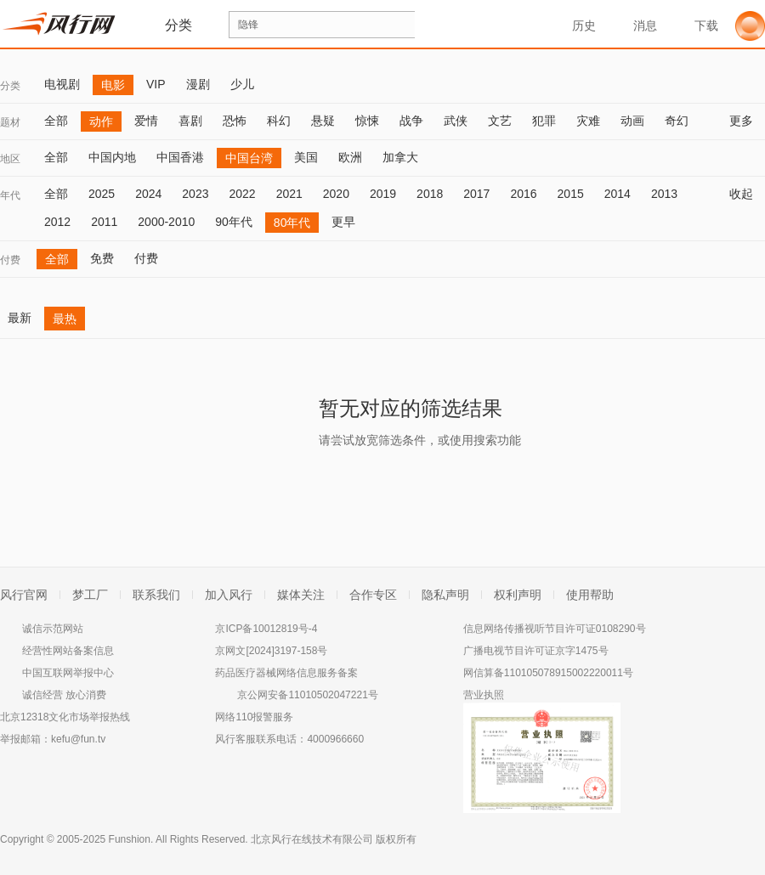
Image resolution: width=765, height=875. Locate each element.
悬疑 (323, 120)
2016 (523, 193)
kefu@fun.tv (78, 739)
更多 (747, 120)
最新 (19, 318)
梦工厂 (90, 594)
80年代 (292, 222)
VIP (156, 84)
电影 (113, 85)
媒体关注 (301, 594)
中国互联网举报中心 (68, 673)
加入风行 (228, 594)
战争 (411, 120)
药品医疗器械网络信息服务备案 (286, 673)
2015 (571, 193)
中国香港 (180, 157)
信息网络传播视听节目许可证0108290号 (554, 629)
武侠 (456, 120)
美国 (306, 157)
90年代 (233, 222)
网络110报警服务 (254, 717)
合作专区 (373, 594)
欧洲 (350, 157)
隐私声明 (445, 594)
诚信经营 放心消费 (64, 695)
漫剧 (198, 84)
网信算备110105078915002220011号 (548, 673)
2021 (289, 193)
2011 (104, 222)
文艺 (500, 120)
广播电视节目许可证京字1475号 (536, 651)
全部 (56, 120)
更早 (343, 222)
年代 (10, 195)
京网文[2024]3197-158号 (271, 651)
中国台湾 (249, 158)
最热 (64, 318)
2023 (195, 193)
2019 (383, 193)
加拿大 (400, 157)
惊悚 (367, 120)
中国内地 (112, 157)
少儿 (242, 84)
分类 (10, 86)
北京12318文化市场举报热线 (65, 717)
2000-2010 (166, 222)
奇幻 (676, 120)
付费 (10, 260)
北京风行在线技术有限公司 (312, 839)
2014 (617, 193)
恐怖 (234, 120)
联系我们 (156, 594)
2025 (101, 193)
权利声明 (517, 594)
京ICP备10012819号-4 (266, 629)
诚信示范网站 (52, 629)
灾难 (588, 120)
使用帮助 (590, 594)
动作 (101, 121)
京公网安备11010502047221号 (307, 695)
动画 (632, 120)
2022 (242, 193)
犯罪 (544, 120)
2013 (664, 193)
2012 (57, 222)
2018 (429, 193)
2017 (476, 193)
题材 (10, 122)
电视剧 (62, 84)
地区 (10, 159)
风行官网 (24, 594)
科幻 (279, 120)
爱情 (146, 120)
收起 (747, 193)
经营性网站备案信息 (68, 651)
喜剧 (190, 120)
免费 (102, 258)
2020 (336, 193)
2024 (148, 193)
